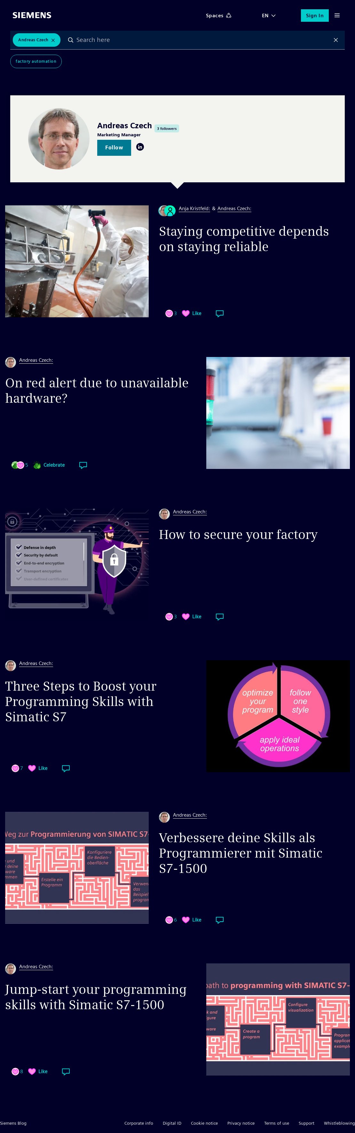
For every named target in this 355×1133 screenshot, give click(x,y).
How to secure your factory (238, 534)
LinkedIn (140, 147)
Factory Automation (36, 61)
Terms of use (276, 1123)
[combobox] (203, 40)
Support (306, 1123)
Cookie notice (204, 1123)
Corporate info (138, 1123)
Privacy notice (241, 1123)
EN (265, 15)
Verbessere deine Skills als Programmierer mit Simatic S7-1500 (240, 853)
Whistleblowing (339, 1123)
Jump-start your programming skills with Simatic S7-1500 (96, 997)
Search (71, 40)
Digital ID (172, 1123)
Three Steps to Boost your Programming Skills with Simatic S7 (80, 701)
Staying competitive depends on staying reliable (244, 239)
